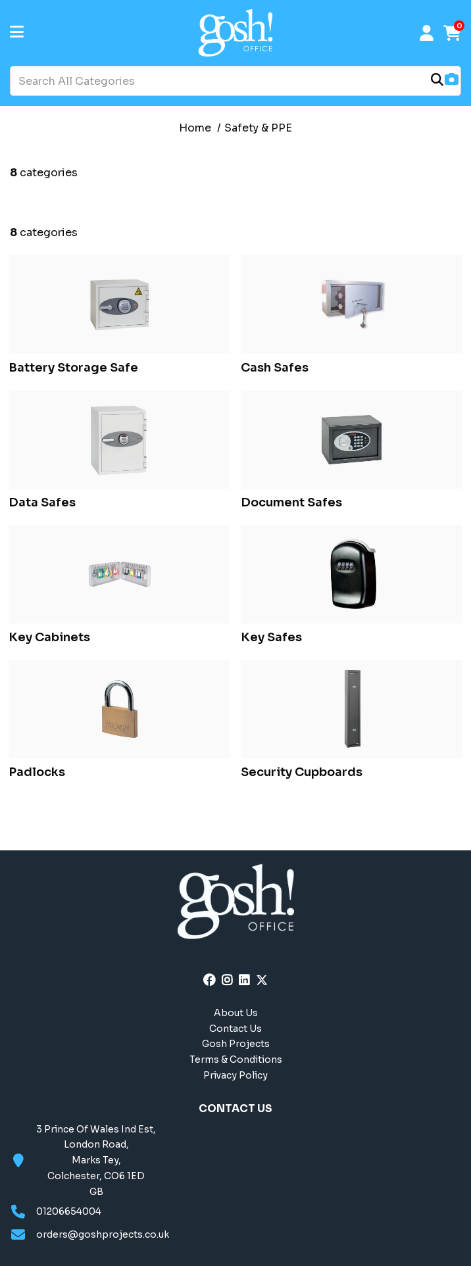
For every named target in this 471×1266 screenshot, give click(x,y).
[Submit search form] (437, 81)
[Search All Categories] (235, 81)
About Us (236, 1013)
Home (195, 128)
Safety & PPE (258, 128)
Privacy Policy (235, 1075)
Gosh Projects (236, 1044)
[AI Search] (452, 80)
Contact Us (235, 1029)
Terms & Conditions (235, 1059)
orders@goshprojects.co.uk (102, 1234)
